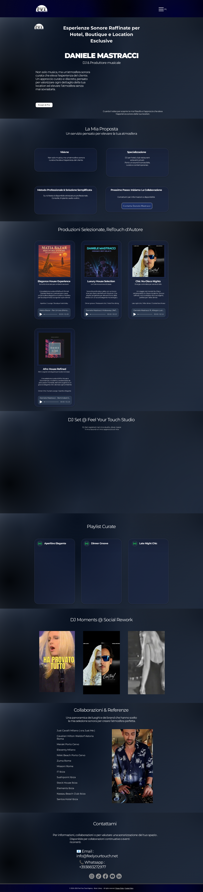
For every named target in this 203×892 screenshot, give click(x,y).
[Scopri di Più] (44, 105)
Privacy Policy (119, 888)
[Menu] (163, 9)
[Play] (41, 314)
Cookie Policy (129, 888)
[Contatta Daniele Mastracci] (137, 206)
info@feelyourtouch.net (97, 856)
